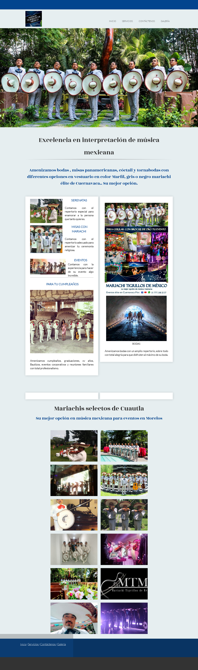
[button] (74, 446)
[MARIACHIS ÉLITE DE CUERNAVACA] (33, 19)
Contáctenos (48, 644)
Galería (61, 644)
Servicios (33, 644)
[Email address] (161, 4)
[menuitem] (112, 23)
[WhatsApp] (170, 4)
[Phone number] (156, 4)
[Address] (121, 648)
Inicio (23, 644)
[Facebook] (165, 4)
